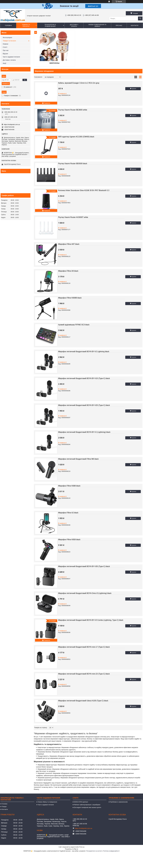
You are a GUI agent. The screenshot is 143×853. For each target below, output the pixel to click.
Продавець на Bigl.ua (71, 849)
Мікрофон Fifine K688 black (69, 486)
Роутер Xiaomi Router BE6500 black (72, 163)
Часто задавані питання (11, 57)
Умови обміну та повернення (47, 802)
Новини (5, 44)
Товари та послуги (26, 25)
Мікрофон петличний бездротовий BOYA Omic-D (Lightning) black (84, 593)
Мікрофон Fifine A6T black (68, 244)
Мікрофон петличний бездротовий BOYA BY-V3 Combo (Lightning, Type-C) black (90, 620)
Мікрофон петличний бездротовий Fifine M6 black (78, 459)
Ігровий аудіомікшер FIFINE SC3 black (73, 324)
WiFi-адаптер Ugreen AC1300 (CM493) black (76, 136)
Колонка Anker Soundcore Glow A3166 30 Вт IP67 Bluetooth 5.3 (83, 190)
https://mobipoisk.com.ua (12, 124)
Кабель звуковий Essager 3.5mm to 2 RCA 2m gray (78, 83)
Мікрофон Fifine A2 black (68, 512)
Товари (4, 806)
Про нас (119, 25)
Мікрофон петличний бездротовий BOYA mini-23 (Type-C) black (84, 674)
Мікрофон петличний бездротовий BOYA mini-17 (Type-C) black (84, 647)
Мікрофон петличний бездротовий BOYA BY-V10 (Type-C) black (84, 378)
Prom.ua (81, 847)
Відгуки (5, 53)
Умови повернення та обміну (97, 25)
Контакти (134, 25)
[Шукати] (140, 18)
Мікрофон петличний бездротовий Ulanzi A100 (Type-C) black (83, 700)
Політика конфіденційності (111, 851)
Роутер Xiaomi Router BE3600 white (72, 110)
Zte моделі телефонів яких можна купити (87, 807)
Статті (5, 47)
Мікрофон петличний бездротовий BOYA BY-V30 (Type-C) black (84, 566)
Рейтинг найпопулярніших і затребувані (87, 804)
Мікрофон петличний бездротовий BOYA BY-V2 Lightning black (83, 351)
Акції (4, 63)
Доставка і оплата (74, 25)
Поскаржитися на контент (94, 851)
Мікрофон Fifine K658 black (69, 539)
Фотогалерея (7, 37)
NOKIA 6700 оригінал (81, 802)
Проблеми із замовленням (119, 802)
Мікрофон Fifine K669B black (69, 298)
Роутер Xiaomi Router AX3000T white (73, 217)
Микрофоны (51, 63)
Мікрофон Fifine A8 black (68, 271)
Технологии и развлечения (50, 25)
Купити (134, 88)
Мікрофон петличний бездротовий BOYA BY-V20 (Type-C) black (84, 405)
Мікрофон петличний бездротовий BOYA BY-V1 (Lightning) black (84, 432)
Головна (8, 25)
